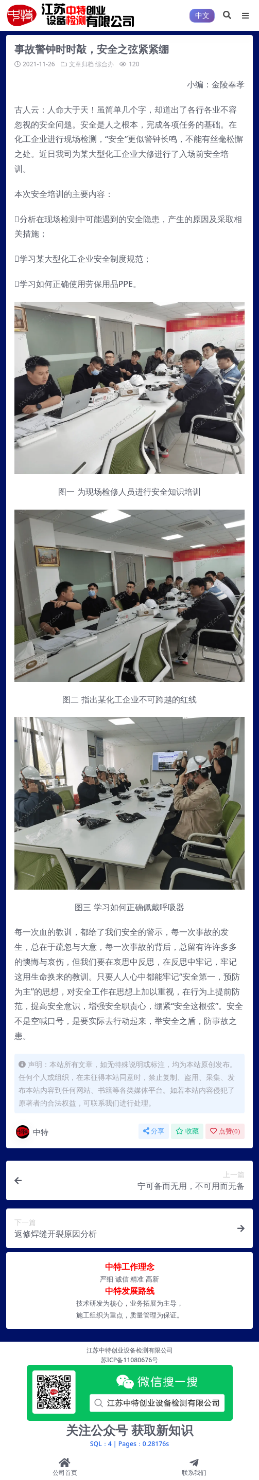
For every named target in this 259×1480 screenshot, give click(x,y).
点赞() (225, 1131)
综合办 (104, 64)
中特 (31, 1132)
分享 (153, 1131)
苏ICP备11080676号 (130, 1360)
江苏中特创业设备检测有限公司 (130, 1350)
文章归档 (81, 64)
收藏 (187, 1131)
